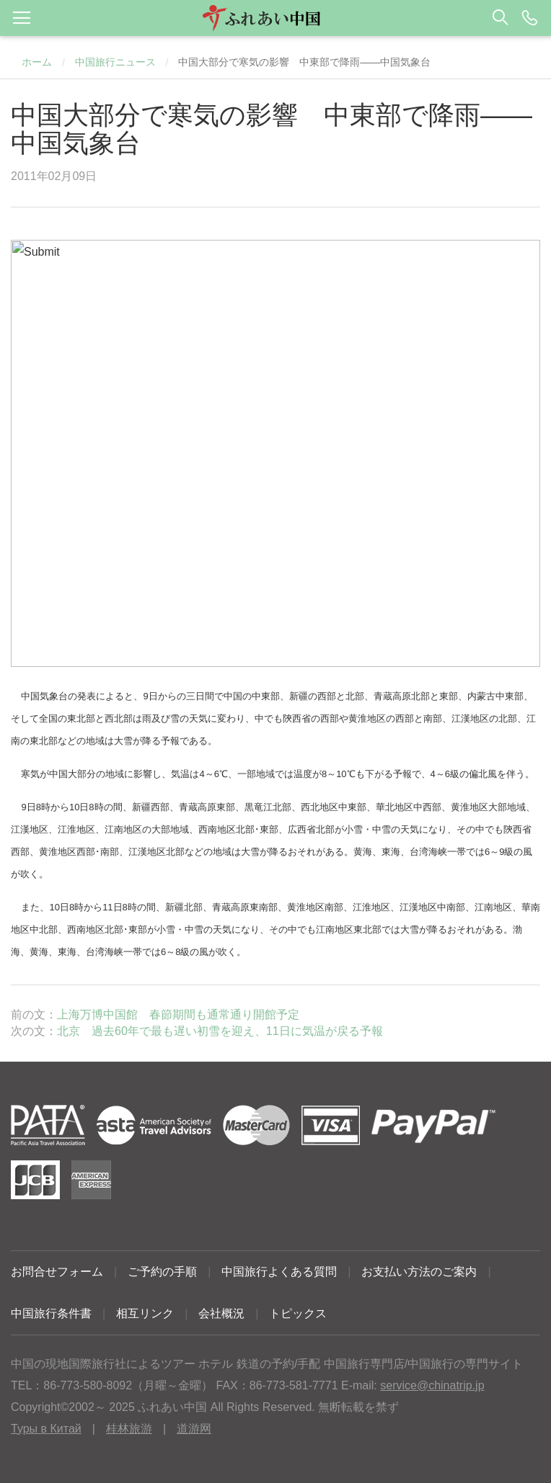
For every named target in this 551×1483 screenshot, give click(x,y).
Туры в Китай (46, 1428)
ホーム (37, 62)
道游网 (194, 1428)
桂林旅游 (129, 1428)
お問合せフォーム (57, 1271)
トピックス (298, 1313)
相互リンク (145, 1313)
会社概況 (221, 1313)
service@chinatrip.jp (432, 1385)
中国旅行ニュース (115, 62)
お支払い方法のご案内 (419, 1271)
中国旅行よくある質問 (279, 1271)
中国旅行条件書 (51, 1313)
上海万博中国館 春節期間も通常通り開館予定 (178, 1014)
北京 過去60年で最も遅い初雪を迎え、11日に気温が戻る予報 (220, 1031)
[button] (275, 18)
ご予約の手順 (162, 1271)
